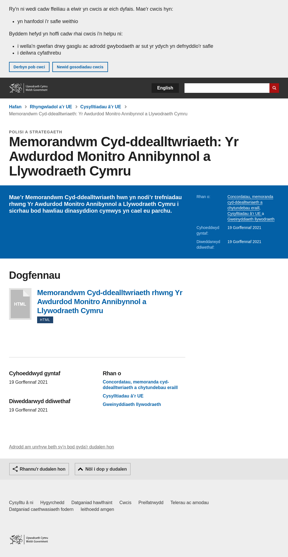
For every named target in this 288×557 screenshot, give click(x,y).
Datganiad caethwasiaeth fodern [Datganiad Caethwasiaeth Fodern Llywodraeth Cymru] (41, 509)
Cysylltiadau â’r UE (100, 106)
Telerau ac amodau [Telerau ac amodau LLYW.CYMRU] (189, 502)
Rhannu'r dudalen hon (42, 469)
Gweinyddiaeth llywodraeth (251, 219)
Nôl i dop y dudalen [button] (106, 469)
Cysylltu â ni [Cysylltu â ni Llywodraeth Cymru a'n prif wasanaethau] (21, 502)
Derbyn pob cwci (29, 67)
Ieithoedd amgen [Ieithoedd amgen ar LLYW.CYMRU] (97, 509)
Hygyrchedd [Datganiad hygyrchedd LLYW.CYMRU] (52, 502)
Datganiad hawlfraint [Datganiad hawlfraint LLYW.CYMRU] (91, 502)
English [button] (165, 88)
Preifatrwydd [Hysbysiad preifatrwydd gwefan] (150, 502)
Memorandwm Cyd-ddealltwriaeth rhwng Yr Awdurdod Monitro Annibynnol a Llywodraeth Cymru (20, 304)
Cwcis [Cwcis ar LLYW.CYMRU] (126, 502)
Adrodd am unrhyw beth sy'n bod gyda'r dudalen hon (61, 446)
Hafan (15, 106)
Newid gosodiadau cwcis (80, 67)
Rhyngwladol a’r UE (51, 106)
